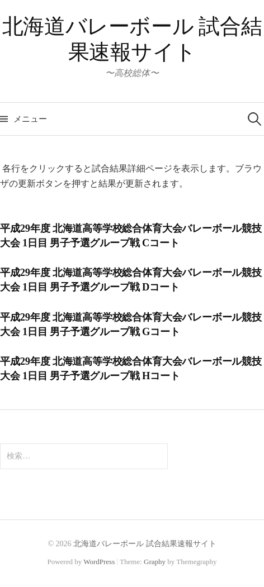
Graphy (155, 561)
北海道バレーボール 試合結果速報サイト (144, 544)
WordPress (99, 561)
